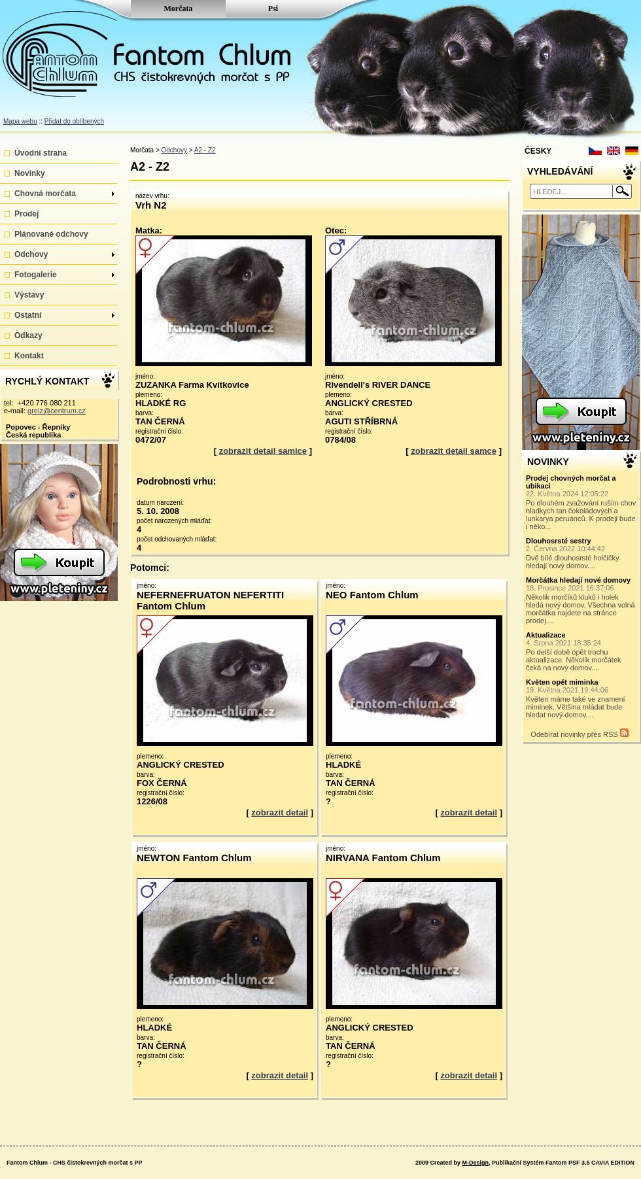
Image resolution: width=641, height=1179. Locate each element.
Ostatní (64, 315)
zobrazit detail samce (453, 451)
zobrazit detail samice (263, 451)
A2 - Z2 (205, 150)
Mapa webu (20, 121)
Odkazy (28, 335)
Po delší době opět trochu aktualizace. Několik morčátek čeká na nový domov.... (581, 651)
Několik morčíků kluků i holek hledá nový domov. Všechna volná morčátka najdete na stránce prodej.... (581, 600)
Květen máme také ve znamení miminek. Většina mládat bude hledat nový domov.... (581, 698)
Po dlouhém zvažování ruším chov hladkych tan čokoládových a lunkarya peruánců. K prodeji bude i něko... (581, 502)
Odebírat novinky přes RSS (579, 733)
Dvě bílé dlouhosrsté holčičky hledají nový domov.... (581, 553)
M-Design (475, 1162)
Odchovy (64, 254)
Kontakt (29, 355)
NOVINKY (548, 461)
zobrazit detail (279, 812)
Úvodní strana (40, 153)
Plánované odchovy (51, 234)
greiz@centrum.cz (56, 411)
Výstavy (29, 294)
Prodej (26, 213)
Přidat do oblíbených (74, 121)
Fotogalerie (64, 274)
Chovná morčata (64, 193)
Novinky (29, 173)
